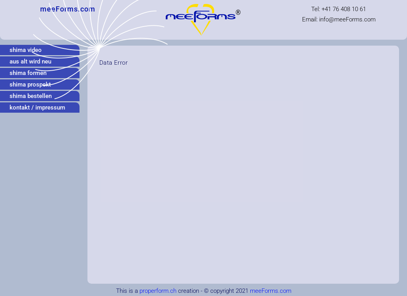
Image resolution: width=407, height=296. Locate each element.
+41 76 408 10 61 (344, 9)
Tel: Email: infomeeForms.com (339, 14)
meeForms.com (270, 290)
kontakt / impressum (37, 107)
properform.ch (158, 290)
